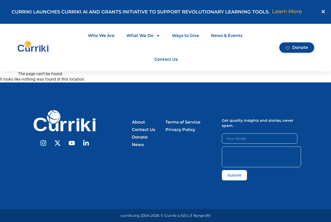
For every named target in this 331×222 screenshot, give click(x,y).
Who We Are (101, 35)
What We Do (143, 35)
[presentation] (261, 157)
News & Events (226, 35)
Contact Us (166, 59)
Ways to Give (185, 35)
